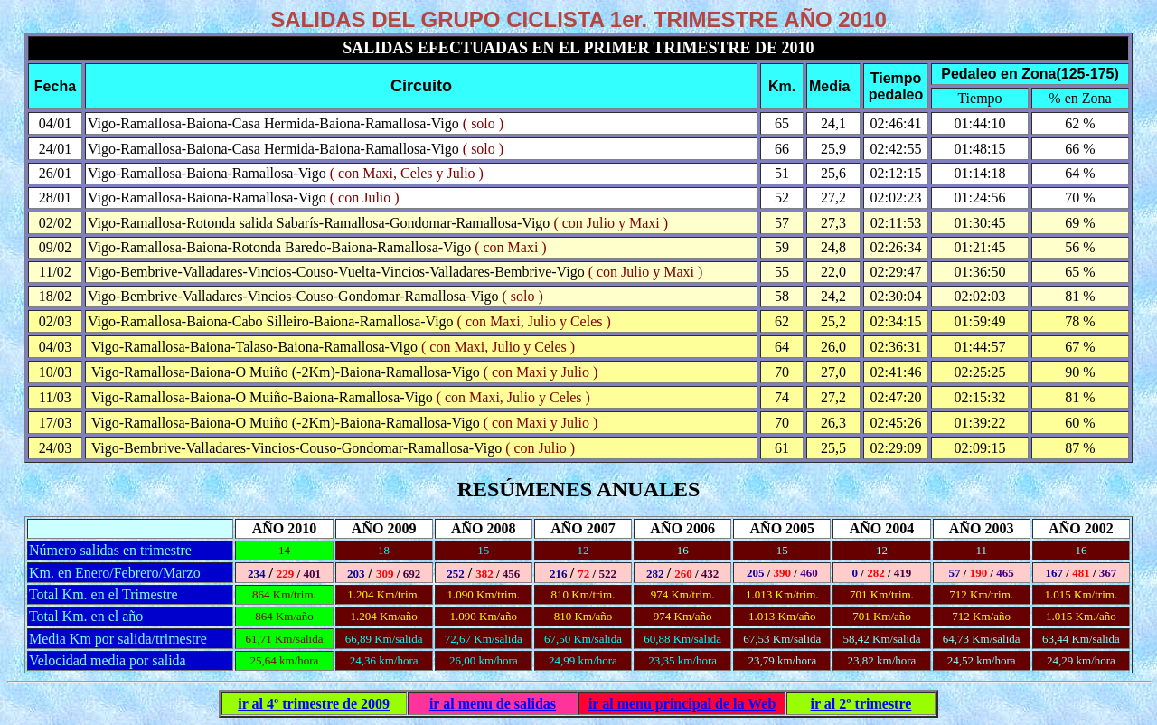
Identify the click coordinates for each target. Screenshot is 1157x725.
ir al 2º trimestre (861, 703)
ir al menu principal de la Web (682, 703)
